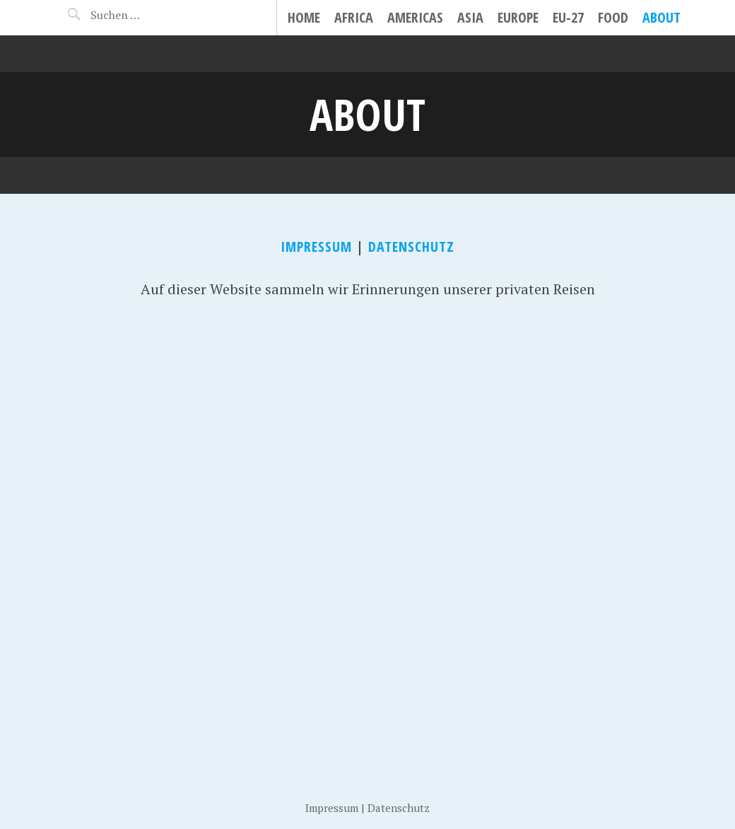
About (661, 17)
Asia (470, 17)
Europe (518, 17)
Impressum (316, 246)
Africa (353, 17)
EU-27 (568, 17)
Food (613, 17)
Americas (415, 17)
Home (304, 17)
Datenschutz (411, 246)
